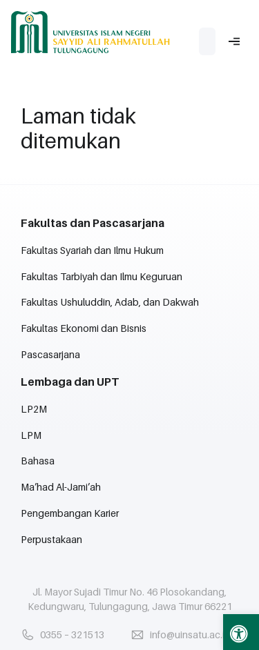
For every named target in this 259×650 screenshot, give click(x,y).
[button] (241, 632)
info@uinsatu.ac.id (190, 634)
